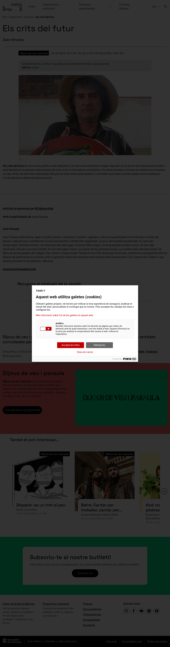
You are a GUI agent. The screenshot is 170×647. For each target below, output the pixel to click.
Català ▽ (40, 290)
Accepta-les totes (71, 345)
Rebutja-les (99, 345)
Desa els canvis (85, 352)
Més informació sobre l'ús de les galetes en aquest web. (64, 315)
